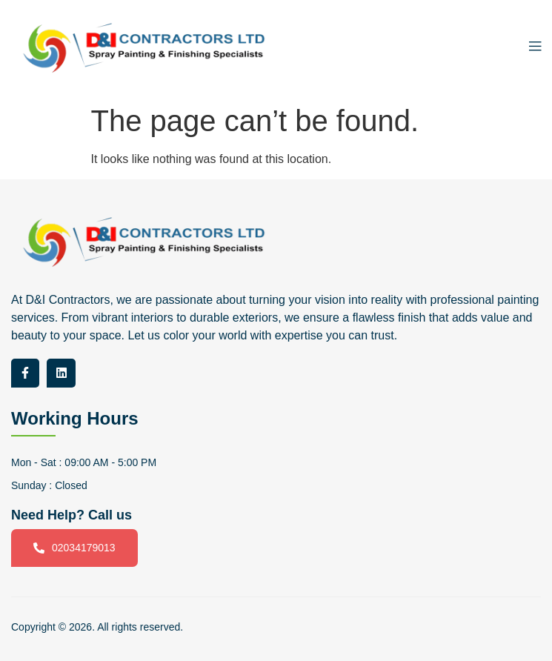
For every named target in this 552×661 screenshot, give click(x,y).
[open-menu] (531, 48)
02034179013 (74, 548)
